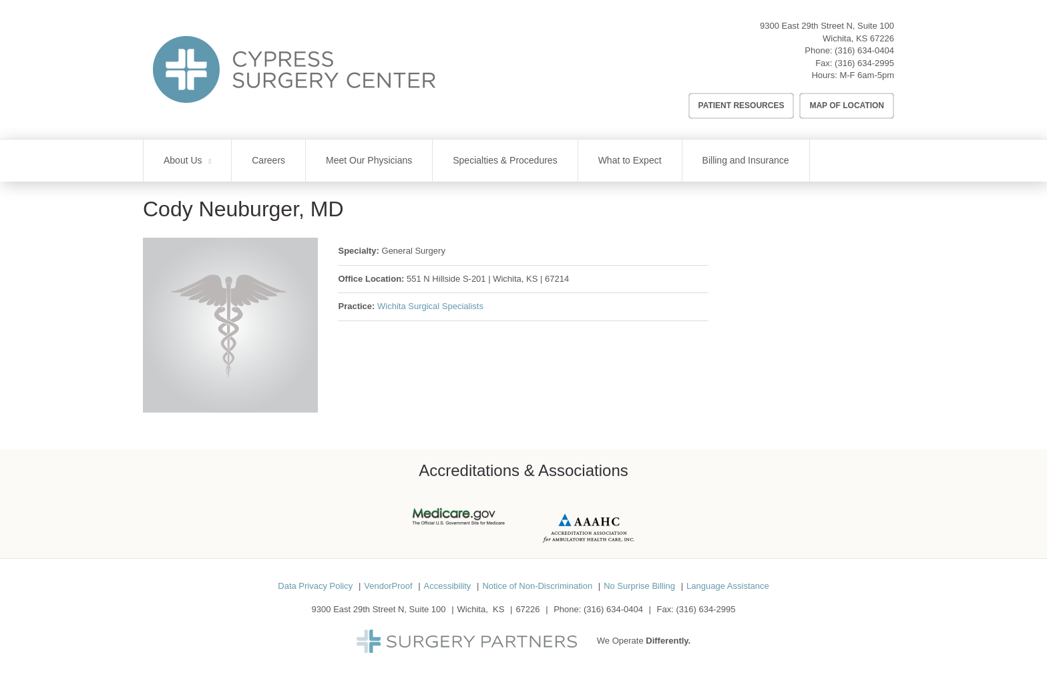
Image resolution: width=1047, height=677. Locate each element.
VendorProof (388, 586)
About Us (183, 160)
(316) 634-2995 (864, 63)
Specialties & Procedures (505, 160)
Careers (268, 160)
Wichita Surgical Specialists (430, 306)
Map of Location (846, 105)
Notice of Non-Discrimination (537, 586)
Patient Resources (741, 105)
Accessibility (447, 586)
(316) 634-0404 (864, 50)
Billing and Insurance (745, 160)
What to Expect (630, 160)
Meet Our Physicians (369, 160)
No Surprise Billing (639, 586)
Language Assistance (727, 586)
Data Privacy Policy (315, 586)
